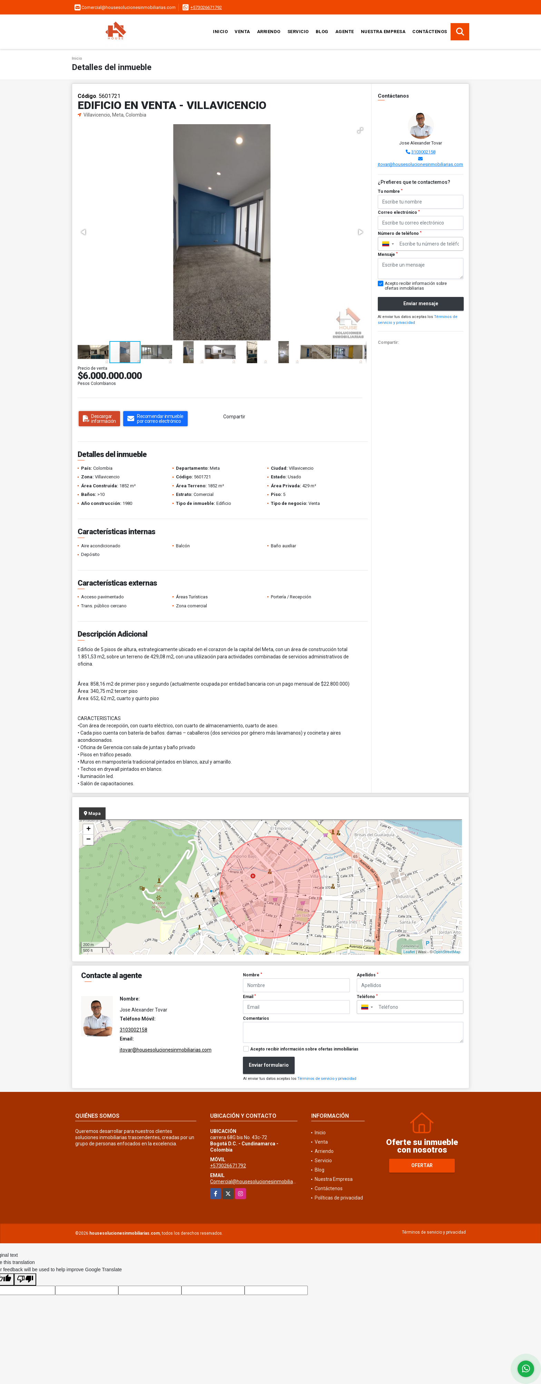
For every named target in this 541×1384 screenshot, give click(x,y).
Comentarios (256, 1018)
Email (249, 996)
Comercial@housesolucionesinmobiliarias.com (261, 1181)
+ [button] (88, 829)
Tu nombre (390, 191)
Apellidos (367, 975)
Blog (322, 31)
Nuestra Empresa (383, 31)
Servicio (298, 31)
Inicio (220, 31)
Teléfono (367, 996)
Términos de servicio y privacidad (326, 1078)
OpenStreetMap (446, 952)
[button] (360, 130)
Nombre (252, 975)
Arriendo (269, 31)
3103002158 (423, 152)
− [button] (88, 840)
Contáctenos (429, 31)
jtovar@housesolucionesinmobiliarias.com (420, 164)
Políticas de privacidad (339, 1198)
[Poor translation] (25, 1279)
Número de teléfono (400, 233)
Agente (344, 31)
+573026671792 (206, 7)
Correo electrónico (399, 212)
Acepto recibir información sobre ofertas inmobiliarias (304, 1049)
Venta (242, 31)
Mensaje (388, 254)
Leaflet (409, 952)
